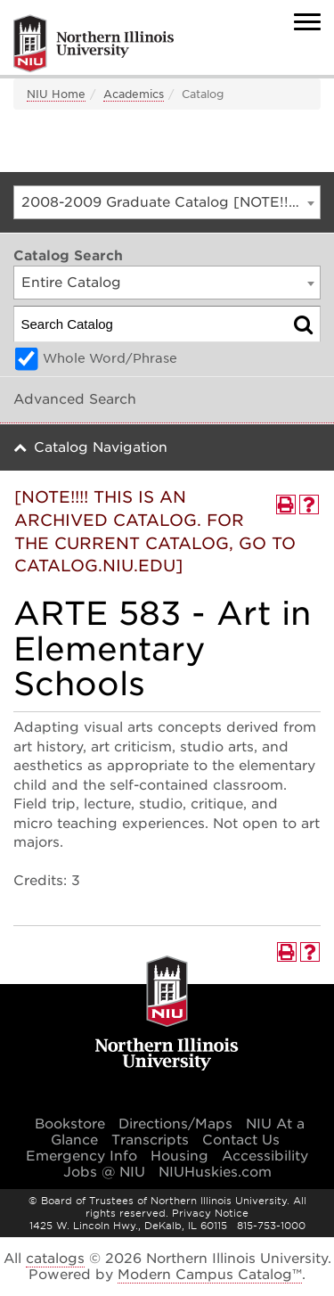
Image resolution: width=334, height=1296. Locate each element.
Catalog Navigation (100, 447)
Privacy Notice (210, 1213)
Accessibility (265, 1156)
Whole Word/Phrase (110, 358)
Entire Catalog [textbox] (71, 283)
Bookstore (70, 1124)
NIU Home (56, 94)
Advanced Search (74, 399)
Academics (133, 94)
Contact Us (241, 1140)
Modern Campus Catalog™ (210, 1275)
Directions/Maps (175, 1124)
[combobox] (167, 202)
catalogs (55, 1259)
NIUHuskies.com (215, 1172)
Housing (179, 1156)
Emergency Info (81, 1156)
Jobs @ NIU (104, 1172)
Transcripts (150, 1140)
